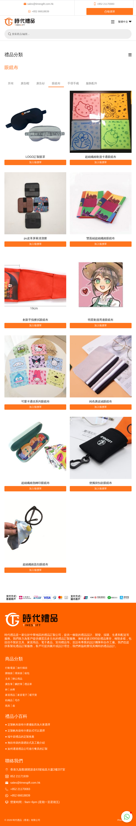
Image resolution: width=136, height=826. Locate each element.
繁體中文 (125, 21)
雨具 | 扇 (10, 705)
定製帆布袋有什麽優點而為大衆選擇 (29, 724)
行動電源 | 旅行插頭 (16, 667)
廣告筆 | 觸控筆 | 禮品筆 (18, 683)
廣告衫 (40, 83)
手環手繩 (73, 83)
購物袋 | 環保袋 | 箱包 (17, 673)
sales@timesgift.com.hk (38, 4)
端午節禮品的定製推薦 (21, 736)
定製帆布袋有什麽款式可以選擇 (26, 730)
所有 (11, 83)
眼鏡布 (56, 83)
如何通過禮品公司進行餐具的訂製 (27, 748)
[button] (126, 816)
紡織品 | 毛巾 (12, 700)
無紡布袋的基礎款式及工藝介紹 (26, 742)
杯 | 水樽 (10, 689)
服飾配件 (91, 83)
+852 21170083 (103, 4)
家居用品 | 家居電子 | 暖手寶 (21, 694)
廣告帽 (25, 83)
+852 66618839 (38, 11)
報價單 (109, 11)
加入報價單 (35, 162)
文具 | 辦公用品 (13, 678)
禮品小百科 (16, 716)
